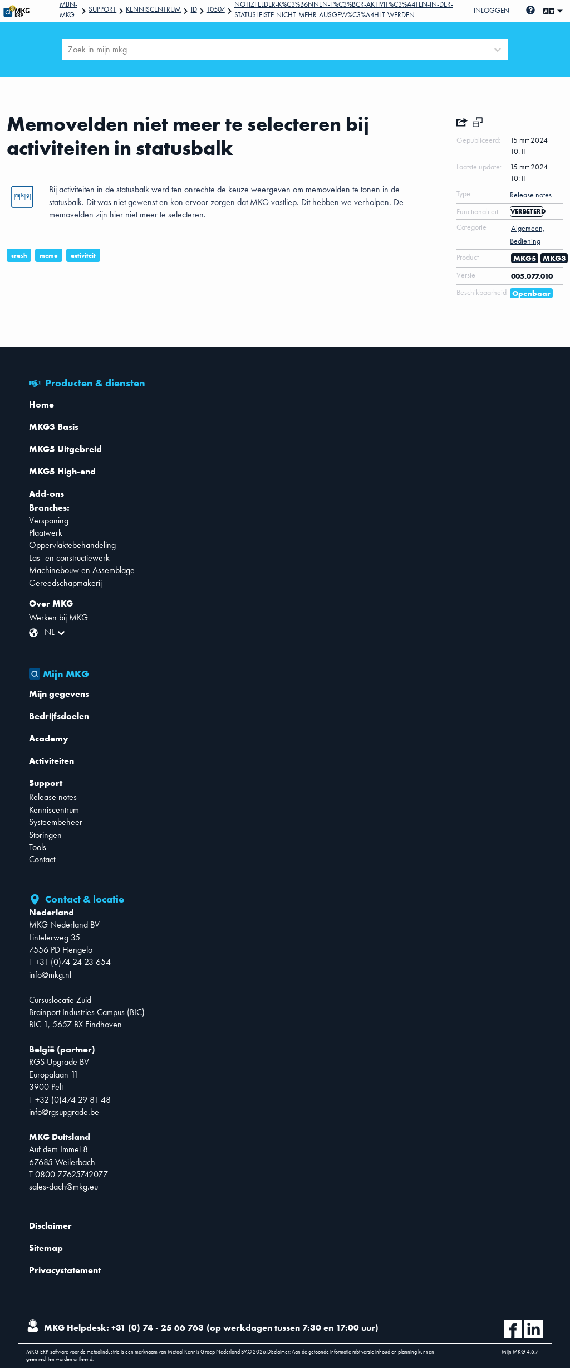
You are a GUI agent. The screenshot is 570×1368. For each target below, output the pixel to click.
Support (102, 9)
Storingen (45, 835)
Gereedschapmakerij (65, 583)
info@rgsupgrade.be (64, 1112)
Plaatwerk (45, 533)
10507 (216, 9)
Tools (37, 847)
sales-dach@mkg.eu (63, 1186)
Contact (42, 859)
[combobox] (69, 49)
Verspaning (48, 520)
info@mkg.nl (50, 975)
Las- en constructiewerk (69, 558)
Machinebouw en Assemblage (82, 570)
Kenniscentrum (153, 9)
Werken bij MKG (58, 617)
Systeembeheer (55, 822)
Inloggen (491, 10)
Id (194, 9)
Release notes (53, 797)
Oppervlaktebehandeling (72, 545)
